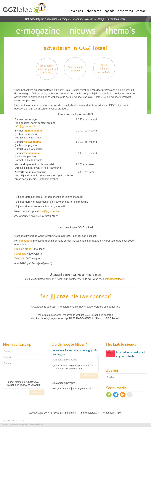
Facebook (20, 253)
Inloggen (5, 424)
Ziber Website (13, 424)
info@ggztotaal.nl (25, 126)
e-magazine (25, 240)
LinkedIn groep (22, 248)
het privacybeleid (74, 368)
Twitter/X (19, 258)
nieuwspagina (32, 141)
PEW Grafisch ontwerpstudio (34, 424)
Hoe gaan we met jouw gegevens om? (72, 388)
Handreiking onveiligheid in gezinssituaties (130, 354)
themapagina (32, 153)
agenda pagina (33, 130)
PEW (118, 412)
